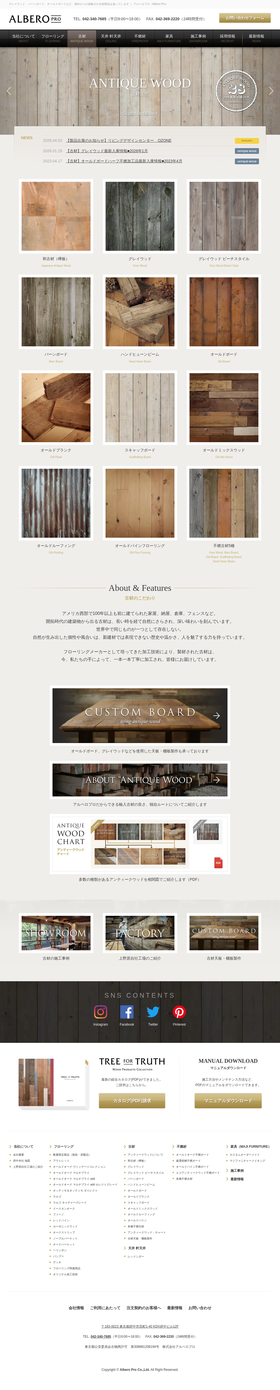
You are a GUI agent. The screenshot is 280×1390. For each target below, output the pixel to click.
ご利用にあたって (105, 1308)
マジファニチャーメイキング (247, 1160)
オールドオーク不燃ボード (192, 1154)
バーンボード (136, 1178)
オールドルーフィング (141, 1214)
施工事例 (198, 38)
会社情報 (76, 1308)
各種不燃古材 (136, 1226)
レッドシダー (136, 1256)
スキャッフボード (139, 1202)
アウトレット (61, 1160)
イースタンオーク (64, 1208)
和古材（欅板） (137, 1160)
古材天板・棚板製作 (140, 1238)
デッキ (57, 1262)
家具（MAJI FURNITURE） (251, 1147)
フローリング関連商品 (66, 1268)
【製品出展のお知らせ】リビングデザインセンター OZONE (118, 140)
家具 (169, 38)
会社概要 (18, 1154)
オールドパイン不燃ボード (192, 1166)
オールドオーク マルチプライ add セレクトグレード (85, 1184)
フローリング (52, 38)
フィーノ (58, 1214)
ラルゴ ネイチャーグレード (70, 1202)
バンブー (58, 1256)
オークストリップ (64, 1232)
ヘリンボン (60, 1250)
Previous (9, 91)
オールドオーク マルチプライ (71, 1172)
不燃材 (140, 38)
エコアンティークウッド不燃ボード (198, 1172)
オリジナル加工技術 (65, 1274)
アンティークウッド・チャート (147, 1232)
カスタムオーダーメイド (245, 1154)
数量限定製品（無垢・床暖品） (72, 1154)
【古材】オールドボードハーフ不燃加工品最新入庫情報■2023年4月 (124, 161)
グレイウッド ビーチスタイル (146, 1172)
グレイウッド (136, 1166)
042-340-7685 (94, 19)
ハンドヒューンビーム (141, 1184)
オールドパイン (137, 1220)
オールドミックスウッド (143, 1208)
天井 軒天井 (111, 38)
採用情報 (227, 38)
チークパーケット (64, 1244)
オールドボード (137, 1190)
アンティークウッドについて (145, 1154)
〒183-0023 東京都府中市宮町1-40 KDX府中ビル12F (140, 1326)
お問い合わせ (199, 1308)
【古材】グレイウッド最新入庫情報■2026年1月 (107, 151)
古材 (82, 38)
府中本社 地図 (21, 1160)
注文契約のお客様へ (144, 1308)
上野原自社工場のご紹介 (28, 1166)
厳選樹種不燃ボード (188, 1160)
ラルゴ (57, 1196)
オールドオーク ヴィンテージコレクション (79, 1166)
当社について (23, 38)
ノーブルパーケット (65, 1238)
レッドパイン (61, 1220)
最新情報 (256, 38)
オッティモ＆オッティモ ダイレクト (75, 1190)
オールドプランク (139, 1196)
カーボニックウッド (65, 1226)
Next (271, 91)
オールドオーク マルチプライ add (74, 1178)
